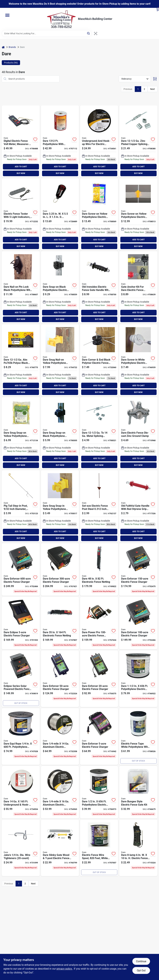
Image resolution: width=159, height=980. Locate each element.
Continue (141, 961)
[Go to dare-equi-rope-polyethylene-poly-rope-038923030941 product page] (21, 736)
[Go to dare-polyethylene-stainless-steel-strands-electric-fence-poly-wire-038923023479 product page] (60, 141)
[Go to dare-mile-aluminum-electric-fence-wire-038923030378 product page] (60, 736)
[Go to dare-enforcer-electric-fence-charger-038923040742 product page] (60, 569)
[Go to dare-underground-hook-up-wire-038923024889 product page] (99, 141)
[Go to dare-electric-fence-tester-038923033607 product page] (138, 848)
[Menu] (7, 15)
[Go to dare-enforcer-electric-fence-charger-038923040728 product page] (138, 569)
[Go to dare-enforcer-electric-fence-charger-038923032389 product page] (138, 623)
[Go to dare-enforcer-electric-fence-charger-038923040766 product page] (21, 569)
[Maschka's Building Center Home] (61, 19)
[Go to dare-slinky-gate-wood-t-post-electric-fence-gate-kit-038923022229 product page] (60, 848)
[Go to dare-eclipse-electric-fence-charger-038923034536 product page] (21, 623)
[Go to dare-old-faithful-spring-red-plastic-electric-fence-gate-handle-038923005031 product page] (138, 506)
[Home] (3, 47)
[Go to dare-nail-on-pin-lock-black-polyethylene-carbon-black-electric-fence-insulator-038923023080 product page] (21, 287)
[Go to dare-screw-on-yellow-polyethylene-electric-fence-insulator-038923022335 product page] (99, 214)
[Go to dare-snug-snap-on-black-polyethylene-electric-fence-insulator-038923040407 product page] (60, 433)
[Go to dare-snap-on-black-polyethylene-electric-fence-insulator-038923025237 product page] (60, 287)
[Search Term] (47, 33)
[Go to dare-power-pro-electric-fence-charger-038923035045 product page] (99, 623)
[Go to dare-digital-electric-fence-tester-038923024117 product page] (21, 141)
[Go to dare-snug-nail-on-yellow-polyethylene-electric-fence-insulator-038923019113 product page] (60, 360)
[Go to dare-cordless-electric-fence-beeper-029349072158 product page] (60, 214)
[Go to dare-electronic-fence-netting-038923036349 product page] (60, 623)
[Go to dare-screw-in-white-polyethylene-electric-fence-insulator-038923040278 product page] (138, 360)
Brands (12, 47)
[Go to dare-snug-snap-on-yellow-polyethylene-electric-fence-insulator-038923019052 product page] (21, 433)
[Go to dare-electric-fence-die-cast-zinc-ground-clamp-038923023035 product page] (138, 433)
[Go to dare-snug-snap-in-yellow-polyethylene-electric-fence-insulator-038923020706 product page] (60, 506)
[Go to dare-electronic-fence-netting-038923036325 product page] (99, 569)
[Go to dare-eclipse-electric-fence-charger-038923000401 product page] (21, 679)
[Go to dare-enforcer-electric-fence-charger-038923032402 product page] (60, 679)
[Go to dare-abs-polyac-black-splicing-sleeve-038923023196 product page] (21, 360)
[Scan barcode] (95, 33)
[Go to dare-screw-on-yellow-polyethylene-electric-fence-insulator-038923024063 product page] (138, 214)
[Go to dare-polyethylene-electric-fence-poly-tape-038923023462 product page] (138, 736)
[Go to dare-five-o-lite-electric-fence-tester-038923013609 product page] (21, 214)
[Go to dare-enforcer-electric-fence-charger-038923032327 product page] (99, 679)
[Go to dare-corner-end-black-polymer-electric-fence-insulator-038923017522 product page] (99, 360)
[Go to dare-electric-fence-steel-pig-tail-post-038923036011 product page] (21, 506)
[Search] (88, 33)
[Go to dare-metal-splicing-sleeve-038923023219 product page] (99, 433)
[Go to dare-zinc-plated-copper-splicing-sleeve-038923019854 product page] (138, 141)
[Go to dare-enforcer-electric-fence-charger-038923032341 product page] (99, 736)
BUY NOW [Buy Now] (21, 173)
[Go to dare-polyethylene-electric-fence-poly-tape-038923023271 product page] (99, 792)
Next (152, 89)
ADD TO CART (21, 166)
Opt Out (141, 970)
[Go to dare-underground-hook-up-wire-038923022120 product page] (21, 792)
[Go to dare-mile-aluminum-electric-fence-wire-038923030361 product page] (60, 792)
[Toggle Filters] (155, 79)
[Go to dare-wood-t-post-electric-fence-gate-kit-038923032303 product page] (138, 287)
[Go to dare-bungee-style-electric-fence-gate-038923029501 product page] (138, 792)
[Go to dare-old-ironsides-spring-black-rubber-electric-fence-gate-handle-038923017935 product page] (99, 287)
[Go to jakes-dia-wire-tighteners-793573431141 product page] (21, 848)
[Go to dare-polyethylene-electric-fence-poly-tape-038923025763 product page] (138, 679)
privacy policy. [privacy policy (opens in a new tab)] (64, 968)
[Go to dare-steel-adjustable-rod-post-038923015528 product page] (99, 506)
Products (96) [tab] (11, 62)
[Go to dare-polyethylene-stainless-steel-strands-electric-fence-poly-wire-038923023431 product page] (99, 848)
